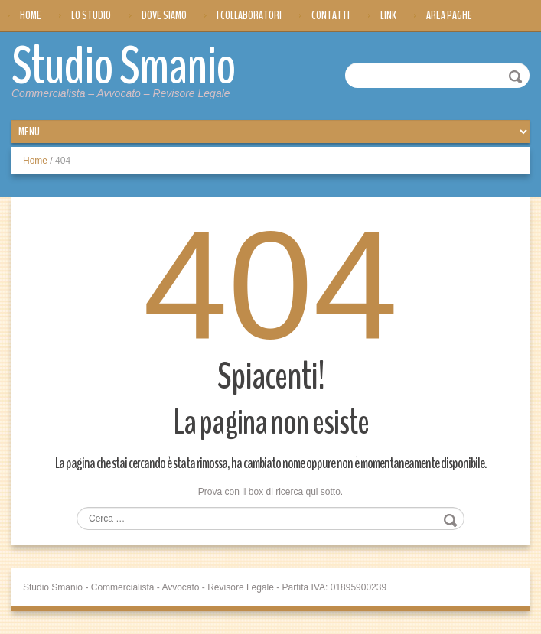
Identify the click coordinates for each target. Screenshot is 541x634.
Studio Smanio (123, 66)
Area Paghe (449, 15)
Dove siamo (164, 15)
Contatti (330, 15)
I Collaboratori (249, 15)
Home (30, 15)
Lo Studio (91, 15)
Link (388, 15)
